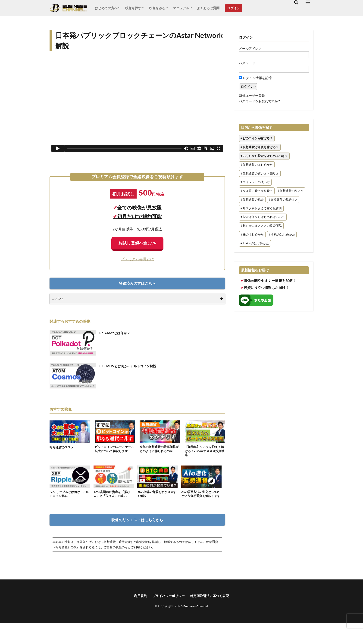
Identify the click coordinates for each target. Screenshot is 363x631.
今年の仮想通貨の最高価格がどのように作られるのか (159, 449)
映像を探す (133, 8)
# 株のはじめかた (252, 234)
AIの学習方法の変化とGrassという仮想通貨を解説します (200, 498)
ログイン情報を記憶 (255, 78)
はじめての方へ (106, 8)
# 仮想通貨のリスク (291, 191)
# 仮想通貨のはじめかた (257, 164)
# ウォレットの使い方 (255, 182)
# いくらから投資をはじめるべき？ (264, 156)
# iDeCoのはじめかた (255, 243)
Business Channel (195, 614)
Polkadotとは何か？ (116, 333)
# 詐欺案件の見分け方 (283, 199)
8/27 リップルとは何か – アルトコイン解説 (70, 496)
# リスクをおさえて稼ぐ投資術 (261, 208)
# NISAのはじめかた (282, 234)
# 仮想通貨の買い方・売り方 (260, 173)
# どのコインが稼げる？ (257, 138)
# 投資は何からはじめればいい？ (263, 217)
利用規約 (135, 603)
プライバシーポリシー (166, 603)
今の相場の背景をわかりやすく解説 (156, 496)
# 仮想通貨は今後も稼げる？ (260, 147)
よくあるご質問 (208, 8)
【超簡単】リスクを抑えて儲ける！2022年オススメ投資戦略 (205, 451)
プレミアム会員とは (137, 259)
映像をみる (157, 8)
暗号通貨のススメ (62, 447)
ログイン (233, 8)
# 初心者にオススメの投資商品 (261, 226)
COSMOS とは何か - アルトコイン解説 (131, 366)
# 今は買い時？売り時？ (257, 191)
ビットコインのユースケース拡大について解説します (114, 449)
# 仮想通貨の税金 (252, 199)
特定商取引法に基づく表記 (213, 603)
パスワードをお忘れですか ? (259, 101)
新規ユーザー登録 (252, 96)
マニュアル (181, 8)
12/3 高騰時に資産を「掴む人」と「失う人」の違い (114, 496)
